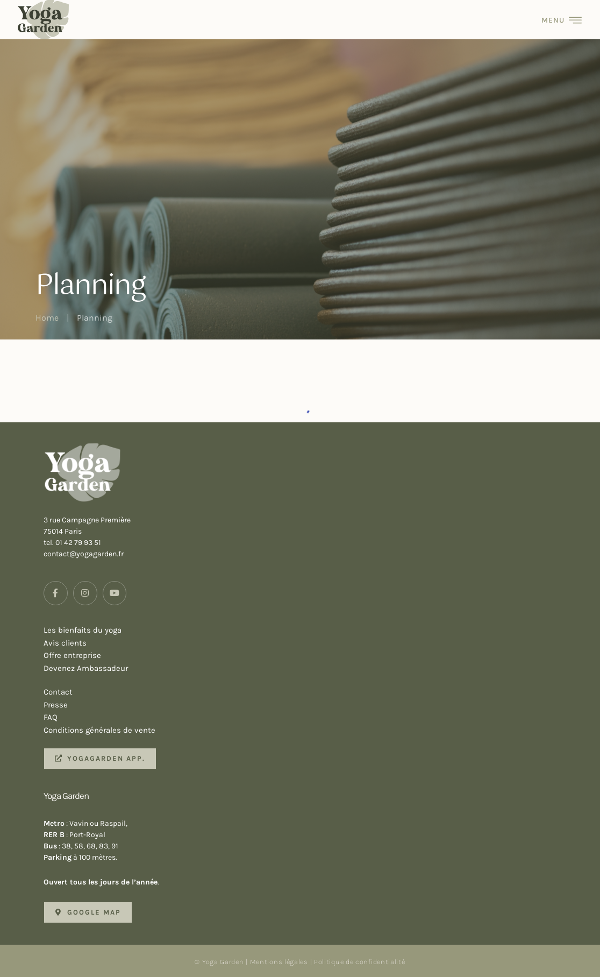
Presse (309, 705)
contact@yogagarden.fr (84, 553)
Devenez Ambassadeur (309, 668)
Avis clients (309, 643)
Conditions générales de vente (309, 730)
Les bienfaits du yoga (309, 630)
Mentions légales (279, 962)
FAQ (309, 717)
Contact (309, 692)
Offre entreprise (309, 655)
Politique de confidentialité (359, 962)
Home (47, 318)
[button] (100, 758)
